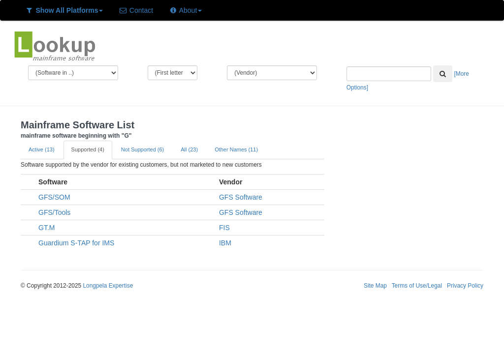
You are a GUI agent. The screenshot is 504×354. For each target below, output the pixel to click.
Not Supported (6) (142, 149)
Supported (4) (87, 149)
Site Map (375, 285)
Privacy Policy (465, 285)
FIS (224, 228)
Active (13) (42, 149)
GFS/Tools (54, 212)
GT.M (46, 228)
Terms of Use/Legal (417, 285)
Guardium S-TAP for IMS (76, 243)
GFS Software (240, 197)
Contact (136, 10)
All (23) (189, 149)
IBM (225, 243)
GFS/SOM (54, 197)
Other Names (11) (236, 149)
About (185, 10)
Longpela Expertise (108, 285)
